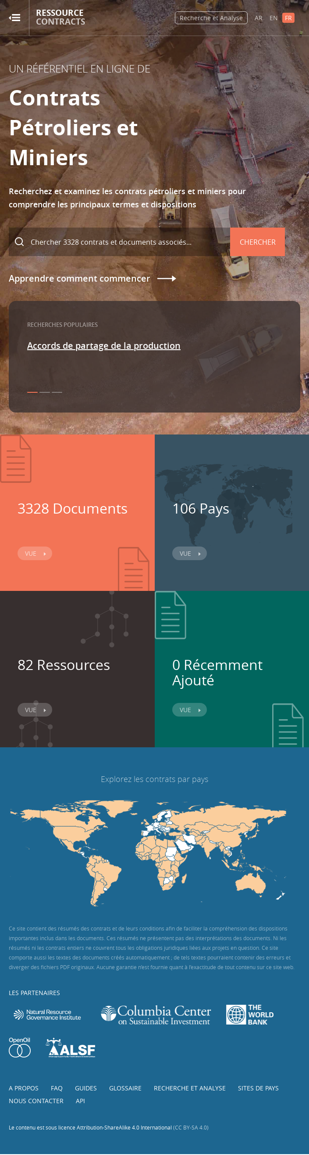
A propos (24, 1088)
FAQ (57, 1088)
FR (288, 18)
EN (274, 18)
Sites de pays (258, 1088)
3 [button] (57, 392)
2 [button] (44, 392)
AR (259, 18)
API (80, 1101)
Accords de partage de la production (104, 345)
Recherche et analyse (190, 1088)
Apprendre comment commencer (79, 278)
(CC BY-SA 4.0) (191, 1127)
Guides (86, 1088)
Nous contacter (36, 1101)
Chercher (258, 242)
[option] (154, 345)
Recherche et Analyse (211, 18)
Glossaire (125, 1088)
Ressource (60, 17)
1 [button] (32, 392)
